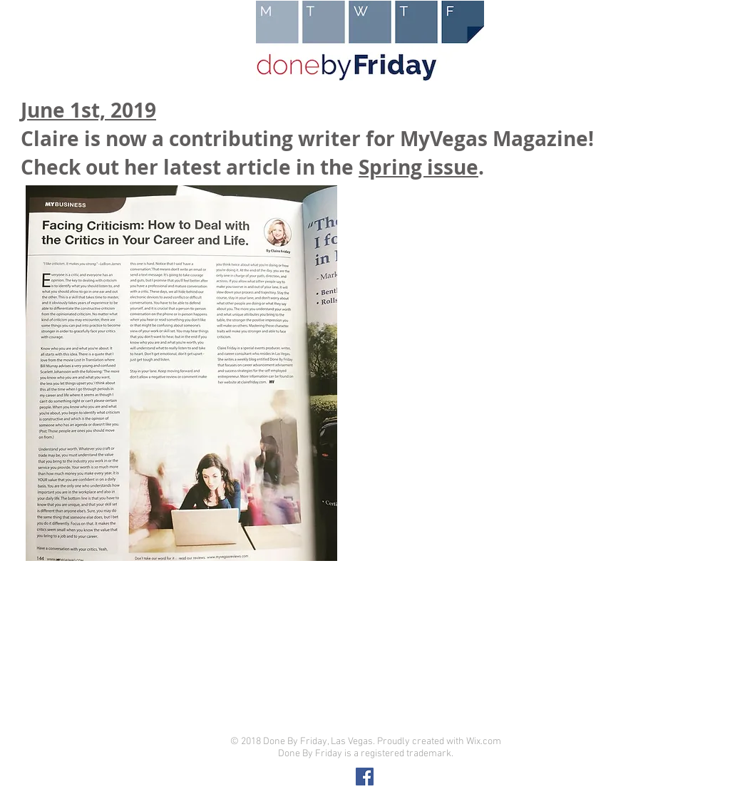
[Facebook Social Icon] (365, 776)
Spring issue (418, 167)
